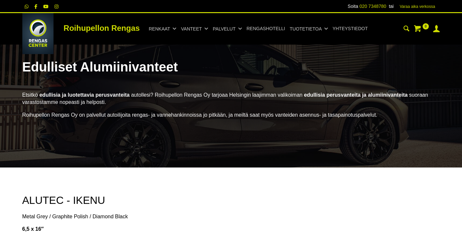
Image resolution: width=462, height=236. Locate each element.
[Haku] (406, 29)
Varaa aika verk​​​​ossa (417, 6)
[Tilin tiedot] (436, 29)
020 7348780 (373, 6)
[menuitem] (265, 29)
